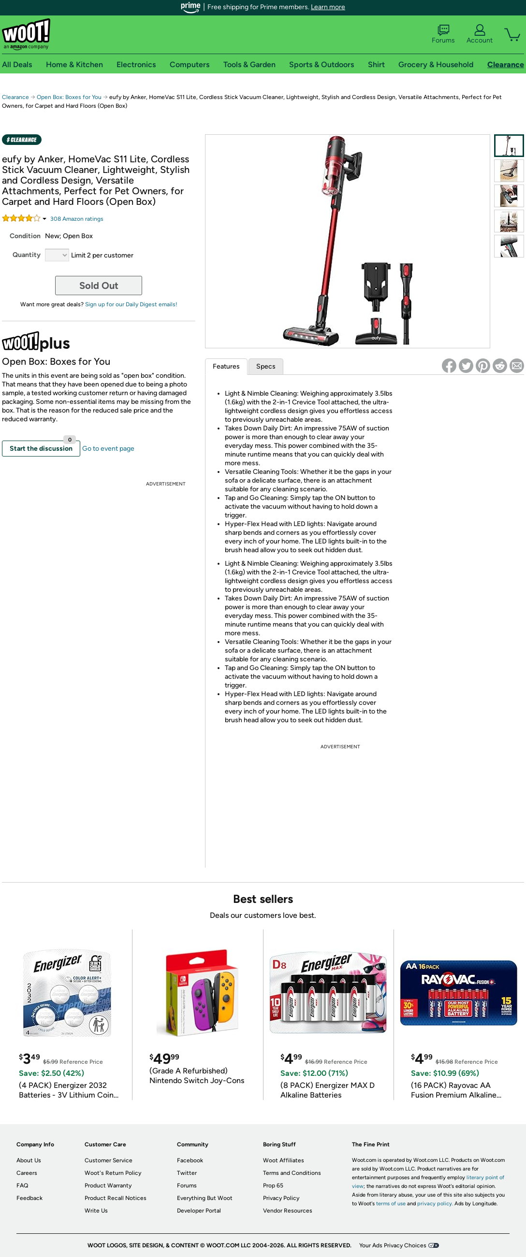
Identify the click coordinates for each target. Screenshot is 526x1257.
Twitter (187, 1173)
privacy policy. (435, 1203)
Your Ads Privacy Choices (392, 1245)
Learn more (328, 7)
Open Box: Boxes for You (69, 97)
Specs (266, 366)
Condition (25, 236)
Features (226, 366)
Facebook (190, 1160)
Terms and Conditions (292, 1173)
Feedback (29, 1198)
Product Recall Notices (115, 1198)
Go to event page (108, 448)
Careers (26, 1173)
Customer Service (108, 1160)
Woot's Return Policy (113, 1173)
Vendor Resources (287, 1210)
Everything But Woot (205, 1198)
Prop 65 (273, 1185)
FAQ (22, 1185)
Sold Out (98, 285)
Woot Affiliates (283, 1160)
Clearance (15, 97)
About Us (28, 1160)
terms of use (391, 1203)
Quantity (27, 255)
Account (480, 34)
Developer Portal (199, 1210)
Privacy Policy (281, 1198)
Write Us (96, 1210)
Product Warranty (108, 1185)
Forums (443, 34)
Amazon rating (76, 218)
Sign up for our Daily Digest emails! (131, 304)
